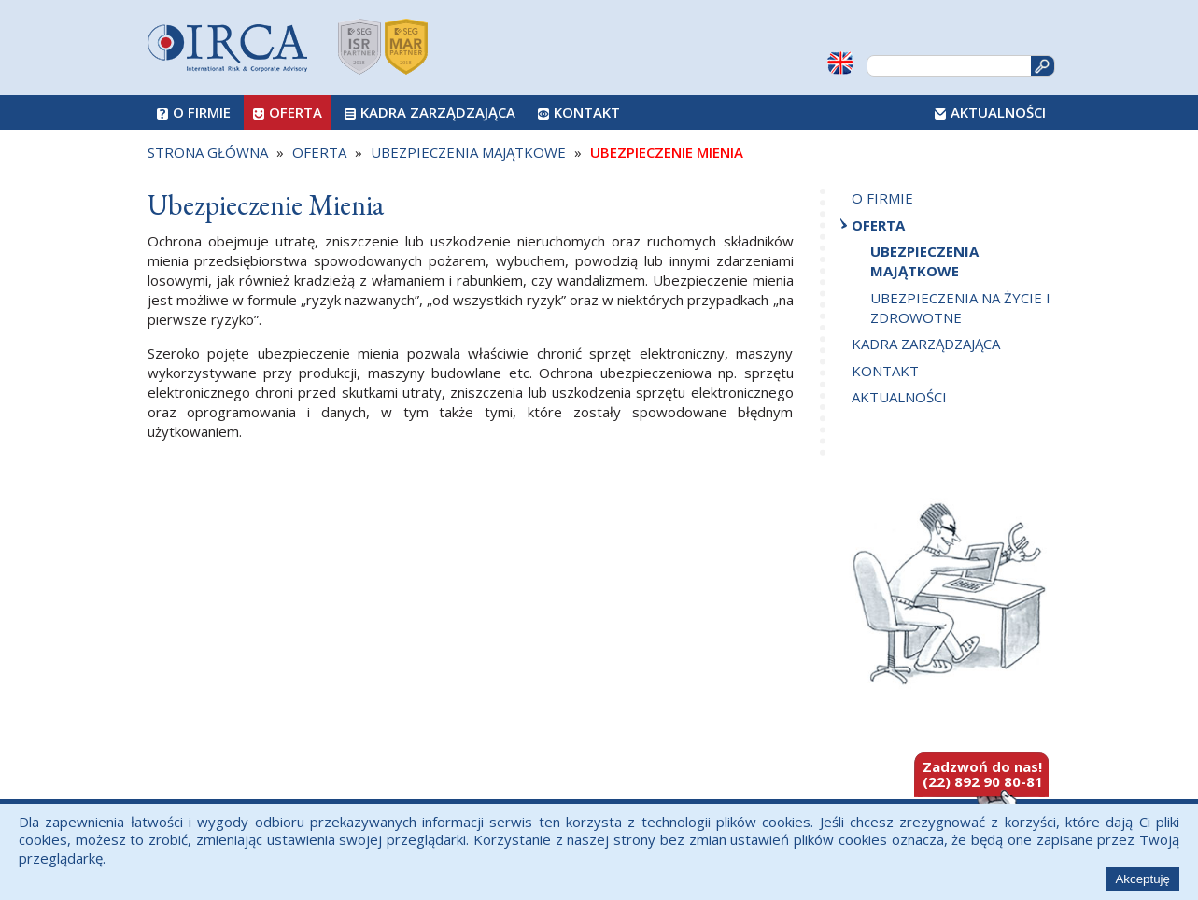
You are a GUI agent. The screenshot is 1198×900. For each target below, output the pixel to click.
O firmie (202, 112)
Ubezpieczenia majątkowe (924, 261)
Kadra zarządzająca (437, 112)
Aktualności (998, 112)
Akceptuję (1142, 879)
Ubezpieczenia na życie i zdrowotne (960, 307)
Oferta (295, 112)
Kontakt (587, 112)
